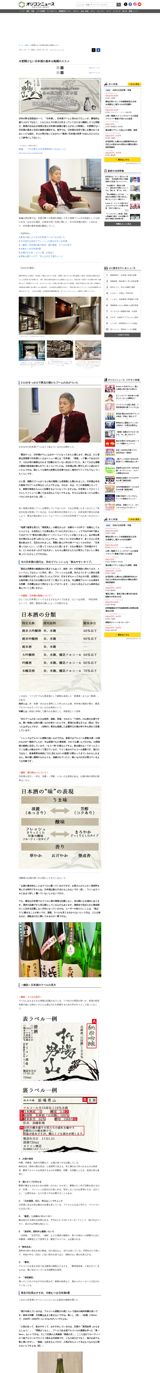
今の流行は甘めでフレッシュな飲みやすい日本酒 (43, 241)
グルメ (92, 11)
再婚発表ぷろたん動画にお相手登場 (124, 305)
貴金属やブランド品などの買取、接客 (121, 130)
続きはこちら (122, 160)
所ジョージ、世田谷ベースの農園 (123, 329)
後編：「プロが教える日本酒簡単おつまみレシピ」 (43, 149)
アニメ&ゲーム (52, 11)
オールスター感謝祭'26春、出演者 (123, 311)
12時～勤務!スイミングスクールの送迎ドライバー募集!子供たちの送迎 (121, 117)
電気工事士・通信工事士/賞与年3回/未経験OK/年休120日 (121, 595)
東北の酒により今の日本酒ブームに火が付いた (42, 237)
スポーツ (76, 11)
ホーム (21, 45)
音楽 (32, 11)
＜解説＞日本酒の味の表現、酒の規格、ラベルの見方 (46, 245)
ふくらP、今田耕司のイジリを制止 (124, 323)
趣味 (26, 45)
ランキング (116, 11)
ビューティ (100, 11)
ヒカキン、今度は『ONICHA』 (122, 293)
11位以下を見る (122, 335)
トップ (22, 11)
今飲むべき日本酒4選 (30, 249)
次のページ (93, 68)
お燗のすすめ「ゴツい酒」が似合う (37, 252)
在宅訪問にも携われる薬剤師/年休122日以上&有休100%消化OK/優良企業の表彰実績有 (121, 144)
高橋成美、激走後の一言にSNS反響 (124, 281)
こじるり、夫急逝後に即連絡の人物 (124, 299)
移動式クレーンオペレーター (117, 622)
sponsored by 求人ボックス (133, 163)
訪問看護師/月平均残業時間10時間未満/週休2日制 (122, 609)
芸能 (27, 11)
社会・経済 (84, 11)
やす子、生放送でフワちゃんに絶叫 (124, 317)
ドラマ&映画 (40, 11)
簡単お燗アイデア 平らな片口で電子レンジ (41, 256)
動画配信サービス (65, 11)
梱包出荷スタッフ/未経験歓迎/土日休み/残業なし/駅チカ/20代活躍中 (120, 102)
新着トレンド (133, 11)
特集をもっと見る (122, 224)
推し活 (124, 11)
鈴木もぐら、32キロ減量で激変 (122, 287)
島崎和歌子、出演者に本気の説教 (123, 275)
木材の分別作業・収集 (118, 90)
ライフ (108, 11)
